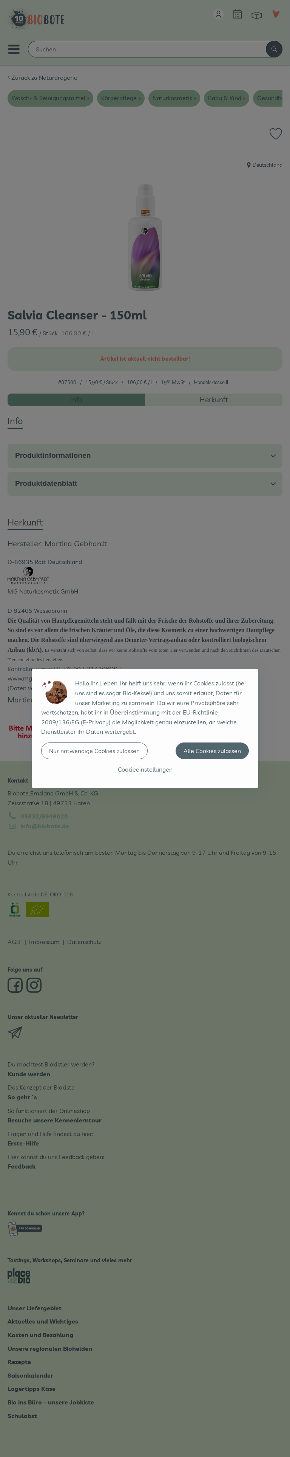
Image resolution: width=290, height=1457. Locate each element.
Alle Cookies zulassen (212, 751)
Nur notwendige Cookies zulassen (94, 751)
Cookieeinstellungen (145, 769)
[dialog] (145, 728)
